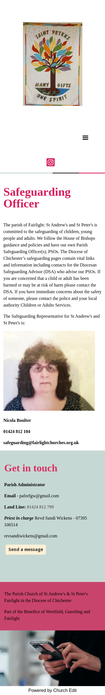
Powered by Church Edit (52, 690)
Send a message (25, 549)
